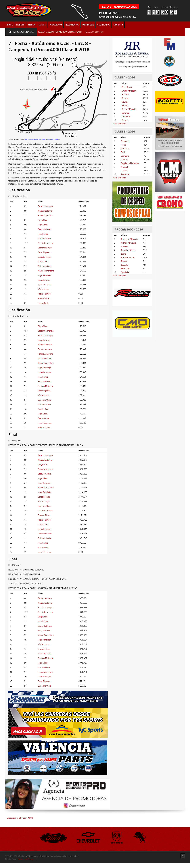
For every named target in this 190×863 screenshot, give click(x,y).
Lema (123, 253)
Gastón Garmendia (46, 243)
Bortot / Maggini (129, 109)
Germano (125, 155)
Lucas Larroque (44, 256)
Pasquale (125, 141)
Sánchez (125, 112)
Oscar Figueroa (44, 252)
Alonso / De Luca (128, 242)
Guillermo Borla (44, 238)
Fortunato (125, 268)
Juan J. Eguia (43, 233)
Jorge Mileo (42, 224)
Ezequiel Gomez (44, 229)
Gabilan (124, 159)
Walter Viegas (44, 289)
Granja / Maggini (129, 90)
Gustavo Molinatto (45, 386)
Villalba (124, 170)
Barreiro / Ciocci (128, 250)
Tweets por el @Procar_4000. (19, 817)
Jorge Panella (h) (44, 275)
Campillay (126, 116)
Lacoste (124, 264)
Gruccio (124, 246)
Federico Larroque (45, 206)
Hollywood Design (26, 859)
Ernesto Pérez (44, 298)
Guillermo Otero (44, 266)
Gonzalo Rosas (44, 279)
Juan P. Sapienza (45, 284)
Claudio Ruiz (43, 261)
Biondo (125, 105)
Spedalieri (125, 272)
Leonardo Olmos (45, 247)
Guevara (125, 98)
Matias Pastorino (45, 210)
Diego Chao (42, 220)
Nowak (125, 101)
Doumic (125, 120)
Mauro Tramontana (46, 270)
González (125, 148)
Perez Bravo (127, 87)
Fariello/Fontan (128, 257)
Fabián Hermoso (45, 293)
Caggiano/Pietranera (130, 163)
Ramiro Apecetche (45, 215)
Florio (123, 144)
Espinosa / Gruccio (129, 239)
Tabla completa (119, 123)
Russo (124, 261)
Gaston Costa (43, 303)
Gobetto (125, 94)
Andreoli (124, 166)
